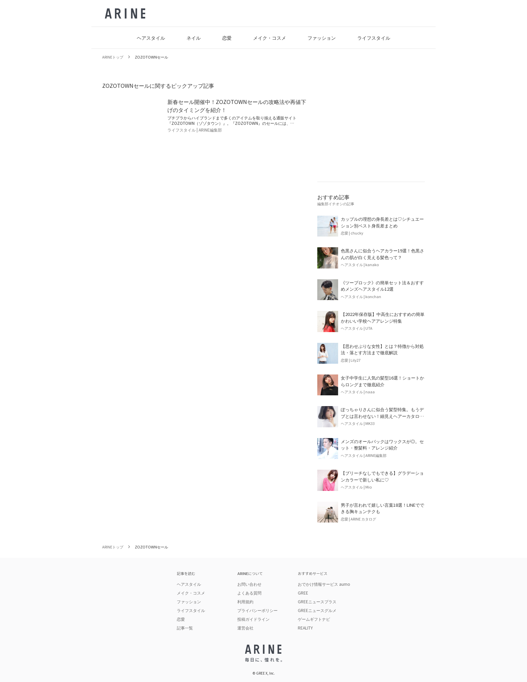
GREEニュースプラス (317, 601)
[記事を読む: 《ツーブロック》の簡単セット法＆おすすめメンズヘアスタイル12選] (371, 289)
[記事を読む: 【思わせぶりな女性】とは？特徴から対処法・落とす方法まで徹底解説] (371, 353)
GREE (303, 593)
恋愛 (227, 37)
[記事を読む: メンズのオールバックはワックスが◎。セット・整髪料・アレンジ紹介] (371, 448)
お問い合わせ (249, 584)
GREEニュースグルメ (317, 610)
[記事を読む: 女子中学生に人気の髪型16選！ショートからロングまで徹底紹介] (371, 384)
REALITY (305, 628)
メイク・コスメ (269, 37)
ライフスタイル (373, 37)
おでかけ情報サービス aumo (324, 584)
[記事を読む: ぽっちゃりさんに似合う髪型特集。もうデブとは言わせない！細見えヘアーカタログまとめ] (371, 416)
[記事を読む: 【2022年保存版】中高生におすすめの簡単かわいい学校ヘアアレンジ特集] (371, 321)
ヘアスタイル (151, 37)
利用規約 (245, 601)
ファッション (322, 37)
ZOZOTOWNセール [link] (151, 57)
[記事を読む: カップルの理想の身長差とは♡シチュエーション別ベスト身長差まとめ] (371, 226)
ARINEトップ (112, 57)
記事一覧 (185, 628)
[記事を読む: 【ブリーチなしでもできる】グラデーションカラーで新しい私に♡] (371, 480)
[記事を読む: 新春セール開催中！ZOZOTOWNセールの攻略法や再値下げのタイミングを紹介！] (204, 115)
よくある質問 (249, 593)
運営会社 (245, 628)
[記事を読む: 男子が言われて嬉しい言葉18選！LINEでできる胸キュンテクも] (371, 512)
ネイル (194, 37)
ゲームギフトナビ (314, 619)
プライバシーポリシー (257, 610)
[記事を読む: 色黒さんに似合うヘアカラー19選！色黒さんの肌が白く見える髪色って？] (371, 257)
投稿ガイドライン (253, 619)
